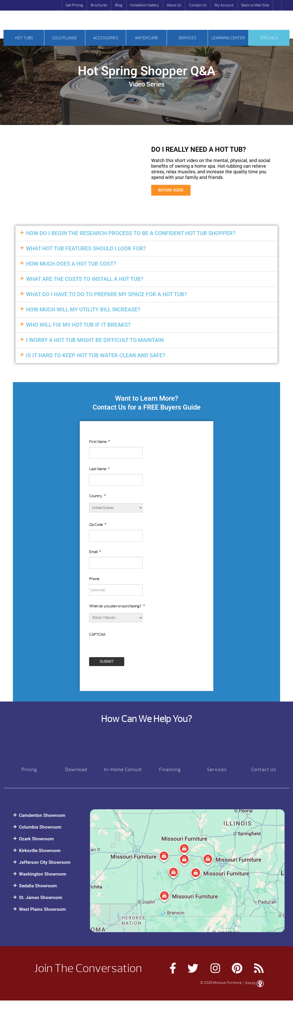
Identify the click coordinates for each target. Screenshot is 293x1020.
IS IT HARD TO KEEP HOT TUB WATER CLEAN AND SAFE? (95, 355)
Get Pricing (74, 5)
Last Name (99, 469)
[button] (146, 233)
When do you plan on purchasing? (117, 606)
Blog (118, 5)
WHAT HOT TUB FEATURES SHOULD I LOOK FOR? (86, 248)
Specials (269, 37)
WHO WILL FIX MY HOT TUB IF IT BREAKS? (78, 325)
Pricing (29, 769)
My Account (224, 5)
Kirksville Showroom (40, 850)
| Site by (253, 983)
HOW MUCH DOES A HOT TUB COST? (71, 264)
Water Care (146, 37)
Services (187, 37)
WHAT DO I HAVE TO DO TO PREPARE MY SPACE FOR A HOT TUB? (106, 294)
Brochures (99, 5)
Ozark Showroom (36, 839)
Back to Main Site (255, 5)
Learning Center (228, 37)
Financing (170, 769)
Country (97, 496)
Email (95, 552)
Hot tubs (24, 37)
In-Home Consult (123, 769)
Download (76, 769)
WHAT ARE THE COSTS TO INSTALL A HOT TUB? (84, 279)
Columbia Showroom (40, 827)
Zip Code (97, 524)
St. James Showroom (40, 897)
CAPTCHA (97, 634)
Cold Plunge (64, 37)
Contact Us (198, 5)
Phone (94, 579)
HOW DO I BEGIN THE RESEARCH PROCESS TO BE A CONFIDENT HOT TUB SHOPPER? (130, 233)
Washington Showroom (42, 874)
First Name (99, 441)
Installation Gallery (144, 5)
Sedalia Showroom (38, 885)
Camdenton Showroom (42, 815)
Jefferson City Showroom (45, 862)
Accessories (105, 37)
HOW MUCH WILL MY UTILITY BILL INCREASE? (83, 309)
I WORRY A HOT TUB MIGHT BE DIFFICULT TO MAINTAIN (95, 340)
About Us (174, 5)
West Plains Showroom (42, 909)
